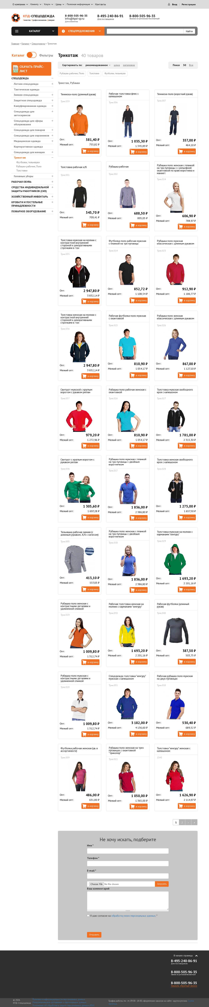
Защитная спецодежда (28, 100)
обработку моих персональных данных (133, 915)
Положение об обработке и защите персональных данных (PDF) (63, 1005)
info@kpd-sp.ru (74, 18)
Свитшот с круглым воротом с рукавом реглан (77, 461)
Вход (174, 4)
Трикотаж (20, 157)
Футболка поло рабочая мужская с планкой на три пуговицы (127, 242)
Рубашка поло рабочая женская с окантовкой (127, 391)
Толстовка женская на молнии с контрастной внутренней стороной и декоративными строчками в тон (78, 318)
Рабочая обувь (21, 181)
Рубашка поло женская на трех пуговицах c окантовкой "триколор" (126, 750)
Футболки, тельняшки (28, 162)
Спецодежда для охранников (31, 135)
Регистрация (189, 4)
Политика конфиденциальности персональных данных (58, 999)
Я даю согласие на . (122, 915)
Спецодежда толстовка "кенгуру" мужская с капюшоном (127, 677)
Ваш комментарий (98, 888)
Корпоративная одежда (28, 146)
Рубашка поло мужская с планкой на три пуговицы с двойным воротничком (127, 462)
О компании (19, 4)
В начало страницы (183, 955)
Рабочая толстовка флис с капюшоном (124, 95)
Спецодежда (38, 43)
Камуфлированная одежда (30, 106)
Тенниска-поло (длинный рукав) (78, 94)
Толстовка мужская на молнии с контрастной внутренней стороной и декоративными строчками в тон (78, 244)
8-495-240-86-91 (110, 16)
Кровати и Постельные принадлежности (27, 204)
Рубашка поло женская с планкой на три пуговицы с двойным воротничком (127, 534)
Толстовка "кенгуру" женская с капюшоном (173, 749)
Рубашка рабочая (119, 166)
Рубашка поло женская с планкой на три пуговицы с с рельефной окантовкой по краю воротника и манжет (175, 169)
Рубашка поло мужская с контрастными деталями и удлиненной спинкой (75, 678)
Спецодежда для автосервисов (24, 113)
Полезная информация (78, 4)
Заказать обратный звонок (184, 985)
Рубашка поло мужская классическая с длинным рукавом (175, 242)
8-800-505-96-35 (76, 15)
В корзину (93, 151)
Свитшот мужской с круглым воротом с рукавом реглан (76, 391)
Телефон (93, 858)
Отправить (94, 934)
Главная (15, 43)
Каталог (41, 31)
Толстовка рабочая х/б (74, 167)
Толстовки (21, 170)
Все (191, 65)
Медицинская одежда (27, 141)
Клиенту (35, 4)
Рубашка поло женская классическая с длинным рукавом (175, 317)
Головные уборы (23, 176)
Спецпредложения (84, 31)
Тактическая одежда (26, 89)
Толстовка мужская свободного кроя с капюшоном (175, 391)
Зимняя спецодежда (26, 94)
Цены (58, 4)
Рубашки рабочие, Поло (28, 166)
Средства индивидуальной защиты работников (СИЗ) (30, 189)
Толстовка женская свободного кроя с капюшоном (175, 461)
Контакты (100, 4)
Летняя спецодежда (26, 83)
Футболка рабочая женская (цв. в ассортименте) (79, 749)
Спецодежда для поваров (29, 130)
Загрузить (162, 883)
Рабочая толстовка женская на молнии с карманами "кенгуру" (126, 605)
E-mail (91, 870)
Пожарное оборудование (28, 211)
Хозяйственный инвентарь (29, 196)
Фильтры (46, 55)
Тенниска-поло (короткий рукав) (175, 94)
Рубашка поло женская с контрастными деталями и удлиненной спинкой (75, 606)
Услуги (47, 4)
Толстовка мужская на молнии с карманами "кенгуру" (175, 533)
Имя (90, 845)
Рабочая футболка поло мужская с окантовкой (127, 317)
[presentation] (139, 925)
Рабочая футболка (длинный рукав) (173, 605)
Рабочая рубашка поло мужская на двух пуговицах (175, 677)
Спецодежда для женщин (29, 152)
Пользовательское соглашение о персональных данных (59, 1002)
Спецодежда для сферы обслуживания (28, 122)
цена (117, 65)
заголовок (129, 65)
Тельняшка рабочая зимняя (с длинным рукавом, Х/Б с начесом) (79, 533)
